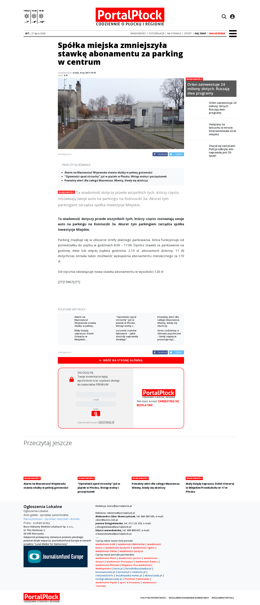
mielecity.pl (139, 572)
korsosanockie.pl (105, 572)
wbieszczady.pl (153, 575)
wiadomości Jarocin (130, 558)
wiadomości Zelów (106, 551)
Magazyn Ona (130, 565)
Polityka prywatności (153, 597)
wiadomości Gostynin (117, 547)
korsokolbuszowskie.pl (138, 568)
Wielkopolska (103, 568)
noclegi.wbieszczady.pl (109, 579)
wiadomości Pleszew (107, 565)
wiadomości (145, 565)
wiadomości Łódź (105, 544)
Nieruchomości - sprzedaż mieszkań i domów (51, 519)
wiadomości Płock (106, 558)
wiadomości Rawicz (146, 561)
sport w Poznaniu (130, 582)
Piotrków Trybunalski (137, 579)
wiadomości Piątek (106, 582)
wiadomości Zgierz (143, 547)
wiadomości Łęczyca (131, 551)
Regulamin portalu (223, 597)
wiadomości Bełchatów (131, 544)
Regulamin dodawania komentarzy (189, 597)
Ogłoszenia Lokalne (36, 511)
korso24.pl (124, 572)
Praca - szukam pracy (37, 523)
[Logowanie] (232, 16)
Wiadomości (66, 192)
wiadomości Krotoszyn (119, 561)
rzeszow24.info (104, 575)
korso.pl (118, 568)
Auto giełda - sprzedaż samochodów (46, 515)
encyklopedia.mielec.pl (129, 575)
